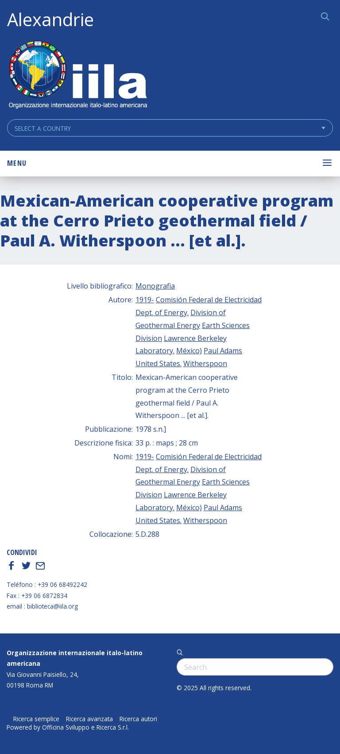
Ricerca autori (138, 719)
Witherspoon (205, 363)
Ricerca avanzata (89, 719)
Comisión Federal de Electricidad (209, 300)
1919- (144, 300)
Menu (17, 163)
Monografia (155, 286)
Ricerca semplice (36, 719)
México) (189, 351)
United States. (158, 363)
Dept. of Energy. (162, 312)
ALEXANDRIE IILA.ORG (77, 75)
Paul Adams (223, 351)
